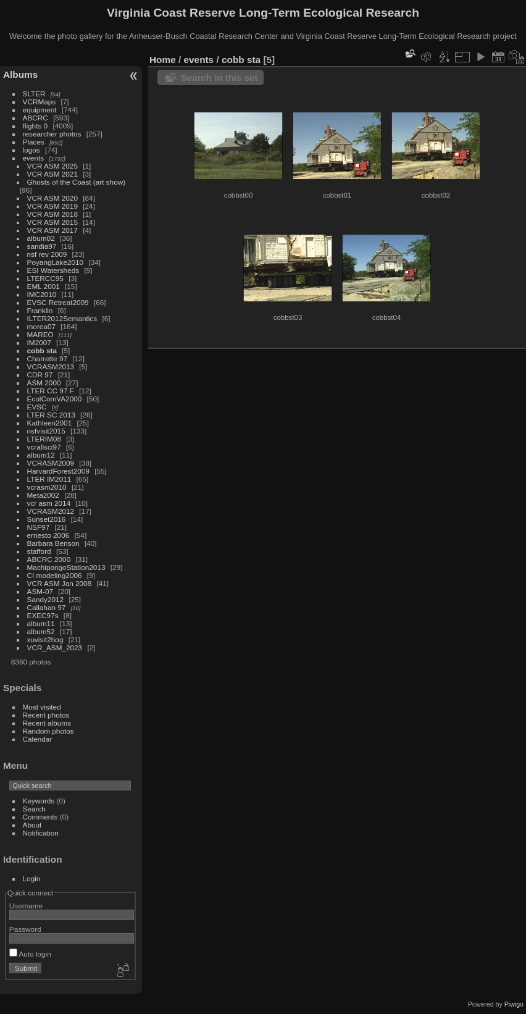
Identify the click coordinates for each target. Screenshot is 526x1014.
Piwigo (514, 1004)
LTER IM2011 (49, 479)
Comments (40, 817)
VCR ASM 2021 (52, 174)
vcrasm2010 (47, 487)
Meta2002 (43, 495)
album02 (41, 238)
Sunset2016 (46, 519)
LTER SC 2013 (51, 415)
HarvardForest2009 (58, 471)
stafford (39, 551)
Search (34, 809)
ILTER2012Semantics (62, 318)
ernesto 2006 (48, 535)
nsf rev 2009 (47, 254)
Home (162, 59)
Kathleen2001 (49, 423)
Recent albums (47, 723)
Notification (41, 833)
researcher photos (52, 134)
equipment (40, 110)
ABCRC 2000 (49, 559)
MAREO (40, 334)
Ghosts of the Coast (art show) (76, 182)
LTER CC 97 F (50, 391)
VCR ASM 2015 (52, 222)
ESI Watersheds (53, 270)
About (32, 825)
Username (26, 906)
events (33, 158)
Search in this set (219, 77)
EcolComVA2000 (54, 399)
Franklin (40, 310)
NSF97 (38, 527)
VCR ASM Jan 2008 (59, 583)
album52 (41, 631)
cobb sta (42, 350)
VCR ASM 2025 (52, 166)
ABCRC (35, 118)
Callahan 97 (46, 607)
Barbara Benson (53, 543)
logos (31, 150)
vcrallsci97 (44, 447)
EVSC (37, 407)
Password (25, 929)
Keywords (39, 801)
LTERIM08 (44, 439)
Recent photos (46, 715)
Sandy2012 (45, 599)
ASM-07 (40, 591)
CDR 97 (40, 375)
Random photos (48, 731)
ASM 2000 (44, 383)
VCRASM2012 (51, 511)
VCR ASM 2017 (52, 230)
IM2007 (39, 342)
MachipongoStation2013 (66, 567)
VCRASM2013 (51, 366)
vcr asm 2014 (49, 503)
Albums (20, 74)
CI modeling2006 (54, 575)
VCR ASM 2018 (52, 214)
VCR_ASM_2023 (55, 647)
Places (33, 142)
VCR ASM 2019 (52, 206)
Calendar (37, 739)
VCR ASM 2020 (52, 198)
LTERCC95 (45, 278)
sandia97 (42, 246)
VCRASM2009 (51, 463)
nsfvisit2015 (46, 431)
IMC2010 (42, 294)
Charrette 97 (47, 358)
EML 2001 (43, 286)
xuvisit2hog (45, 639)
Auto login (30, 954)
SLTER (34, 94)
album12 (41, 455)
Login (32, 878)
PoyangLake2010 (55, 262)
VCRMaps (39, 102)
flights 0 (35, 126)
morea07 (41, 326)
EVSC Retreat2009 (58, 302)
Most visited (42, 707)
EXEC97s (43, 615)
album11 (41, 623)
